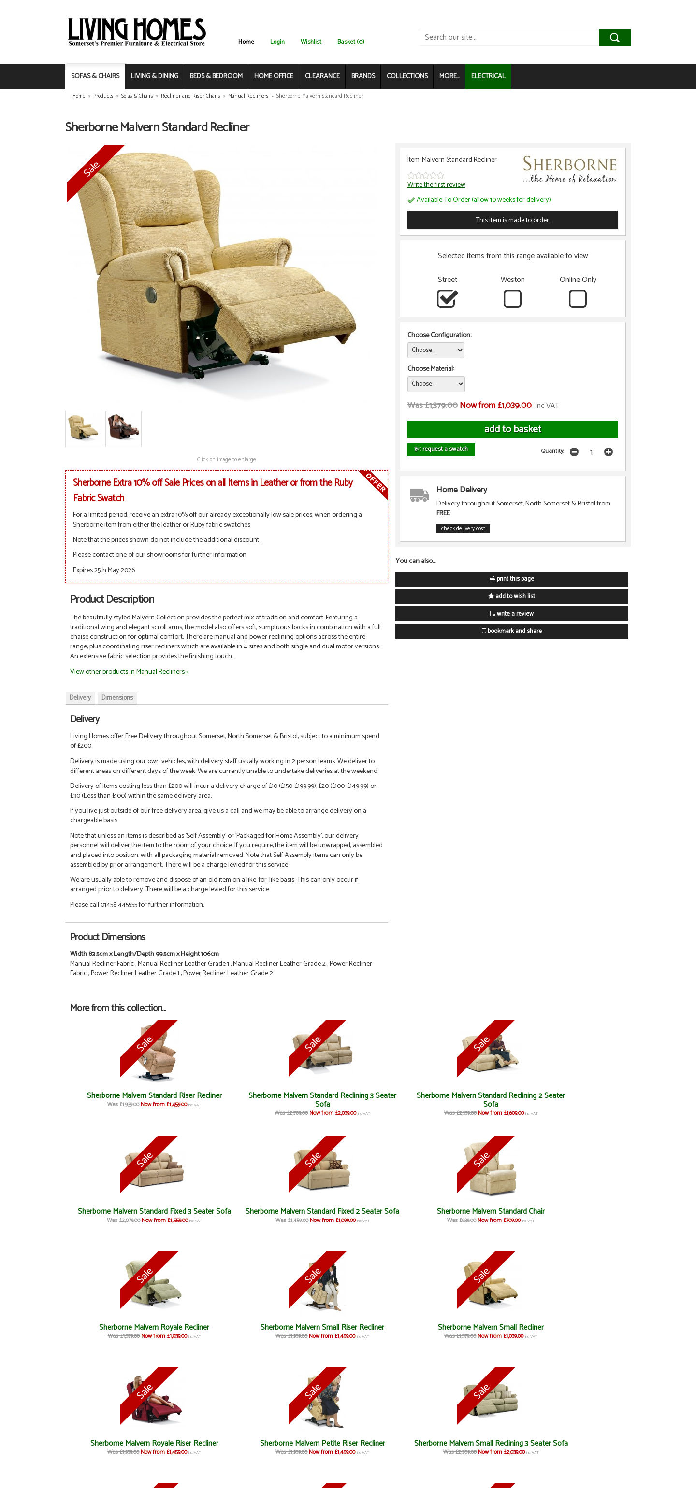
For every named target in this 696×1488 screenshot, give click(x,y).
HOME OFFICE (273, 76)
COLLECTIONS (407, 76)
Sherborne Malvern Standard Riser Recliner (116, 1100)
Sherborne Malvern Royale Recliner (579, 1216)
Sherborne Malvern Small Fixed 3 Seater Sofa (116, 1447)
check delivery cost (463, 528)
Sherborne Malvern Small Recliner (209, 1331)
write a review (512, 614)
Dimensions (117, 698)
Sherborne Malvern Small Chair (301, 1447)
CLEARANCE (322, 76)
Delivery (80, 698)
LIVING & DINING (154, 76)
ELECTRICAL (488, 76)
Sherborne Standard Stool (394, 1443)
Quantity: (552, 451)
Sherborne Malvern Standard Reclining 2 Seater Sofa (301, 1104)
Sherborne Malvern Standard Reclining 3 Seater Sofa (209, 1104)
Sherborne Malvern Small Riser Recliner (116, 1331)
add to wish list (511, 596)
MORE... (449, 76)
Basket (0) (350, 42)
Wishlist (311, 42)
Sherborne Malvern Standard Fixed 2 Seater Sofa (486, 1104)
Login (277, 42)
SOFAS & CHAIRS (95, 76)
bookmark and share (512, 631)
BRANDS (363, 76)
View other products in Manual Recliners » (129, 671)
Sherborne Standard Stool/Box (487, 1447)
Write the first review (436, 185)
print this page (512, 579)
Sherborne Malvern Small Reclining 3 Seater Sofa (487, 1331)
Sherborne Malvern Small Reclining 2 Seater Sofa (579, 1331)
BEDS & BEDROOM (216, 76)
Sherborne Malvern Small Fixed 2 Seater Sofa (209, 1447)
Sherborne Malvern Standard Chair (579, 1100)
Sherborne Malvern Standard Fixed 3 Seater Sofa (394, 1104)
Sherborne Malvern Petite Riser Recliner (394, 1331)
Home (246, 42)
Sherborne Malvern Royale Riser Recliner (301, 1331)
